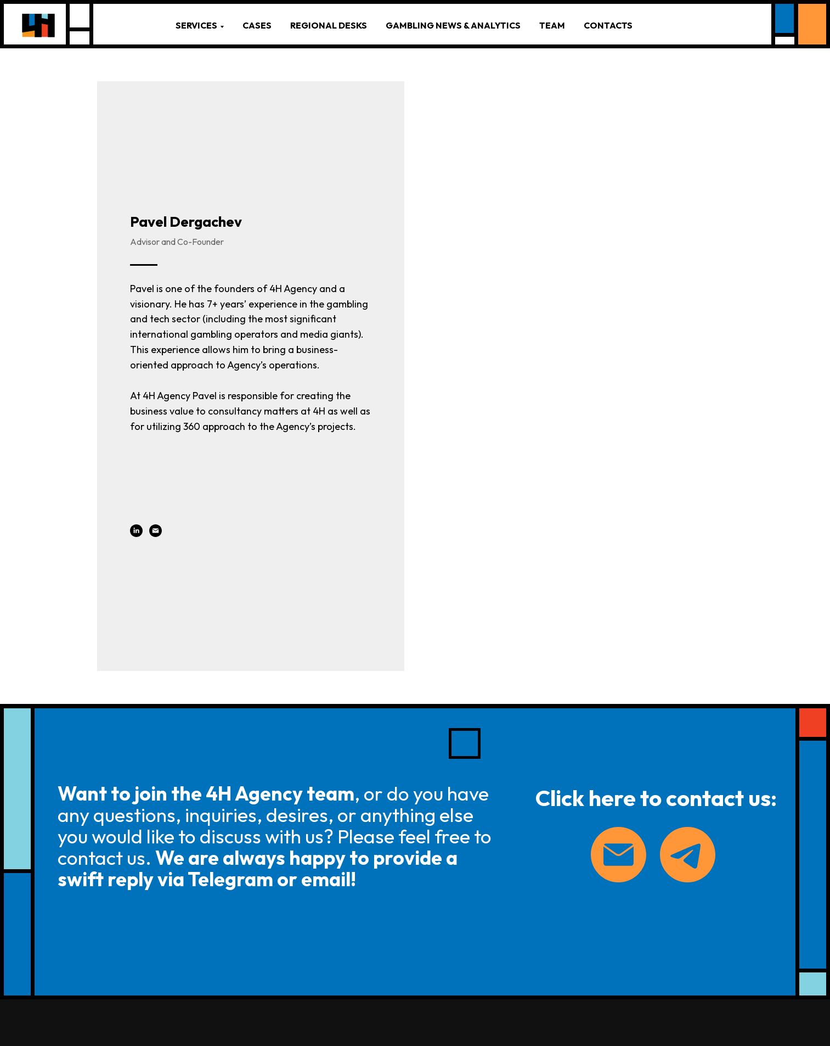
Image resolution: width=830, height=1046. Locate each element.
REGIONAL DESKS (328, 25)
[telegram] (673, 866)
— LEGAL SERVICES (327, 917)
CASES (257, 25)
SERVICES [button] (196, 25)
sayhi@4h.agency (127, 948)
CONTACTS (608, 25)
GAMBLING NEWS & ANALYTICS (453, 25)
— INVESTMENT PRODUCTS (320, 940)
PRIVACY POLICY (129, 963)
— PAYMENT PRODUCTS (335, 964)
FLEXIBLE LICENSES (336, 983)
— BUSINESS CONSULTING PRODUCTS (317, 888)
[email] (155, 432)
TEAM (552, 25)
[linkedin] (136, 432)
